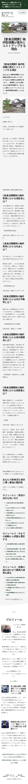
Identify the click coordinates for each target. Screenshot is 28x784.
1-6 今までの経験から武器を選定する (14, 527)
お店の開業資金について (17, 599)
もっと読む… (14, 681)
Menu (23, 12)
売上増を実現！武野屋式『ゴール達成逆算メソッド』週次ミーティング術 (18, 689)
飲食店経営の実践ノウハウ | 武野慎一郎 (7, 14)
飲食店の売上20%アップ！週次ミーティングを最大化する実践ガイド (18, 725)
